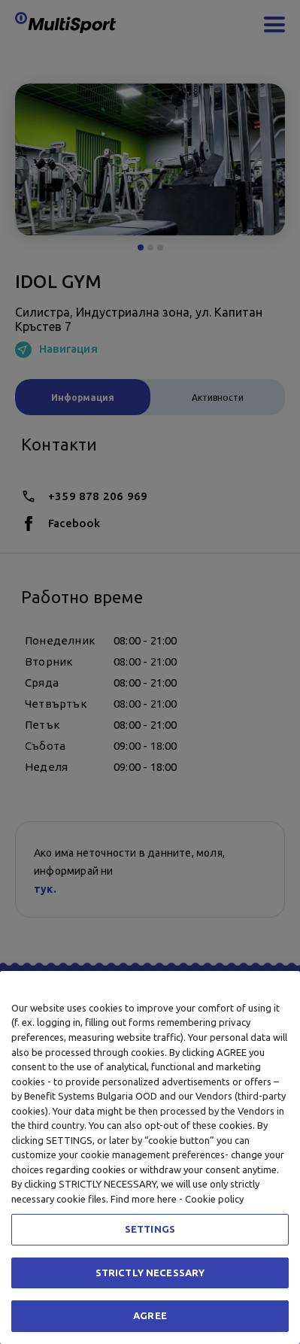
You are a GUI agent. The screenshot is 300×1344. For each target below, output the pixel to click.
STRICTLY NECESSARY (150, 1272)
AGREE (150, 1315)
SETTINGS (150, 1229)
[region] (150, 1157)
